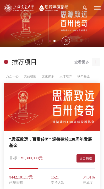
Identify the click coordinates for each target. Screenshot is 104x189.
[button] (66, 40)
